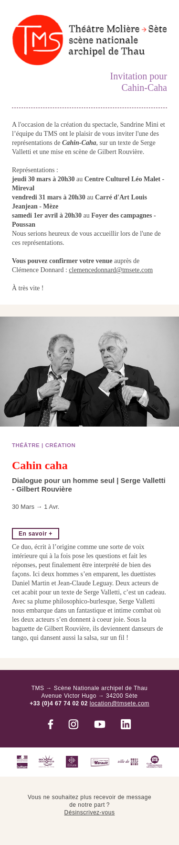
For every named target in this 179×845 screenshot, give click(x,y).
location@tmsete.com (119, 703)
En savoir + (36, 533)
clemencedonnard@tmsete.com (111, 270)
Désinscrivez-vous (89, 812)
